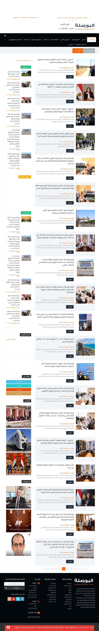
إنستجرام (18, 393)
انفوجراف (53, 592)
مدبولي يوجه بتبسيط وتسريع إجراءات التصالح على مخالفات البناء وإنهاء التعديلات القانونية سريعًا (55, 236)
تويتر (18, 386)
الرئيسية (91, 39)
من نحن (60, 17)
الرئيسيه (90, 50)
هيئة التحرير (78, 17)
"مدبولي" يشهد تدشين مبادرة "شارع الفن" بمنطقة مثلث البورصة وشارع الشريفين (57, 110)
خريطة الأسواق (51, 594)
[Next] (86, 568)
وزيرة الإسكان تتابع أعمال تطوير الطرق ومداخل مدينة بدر (14, 74)
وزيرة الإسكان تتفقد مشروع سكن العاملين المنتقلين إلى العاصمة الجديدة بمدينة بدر (13, 87)
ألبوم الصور (52, 599)
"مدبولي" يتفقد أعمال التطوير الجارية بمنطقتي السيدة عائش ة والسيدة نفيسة (55, 61)
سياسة (69, 583)
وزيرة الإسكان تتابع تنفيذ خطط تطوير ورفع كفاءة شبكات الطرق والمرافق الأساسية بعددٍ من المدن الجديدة (13, 159)
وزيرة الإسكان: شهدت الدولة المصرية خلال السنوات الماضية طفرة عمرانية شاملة (57, 365)
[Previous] (43, 568)
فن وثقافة (68, 601)
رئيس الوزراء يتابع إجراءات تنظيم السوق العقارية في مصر (55, 466)
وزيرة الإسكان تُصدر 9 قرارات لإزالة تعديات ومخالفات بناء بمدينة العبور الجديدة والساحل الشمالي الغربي (56, 262)
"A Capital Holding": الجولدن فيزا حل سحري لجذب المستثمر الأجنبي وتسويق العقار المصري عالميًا (55, 315)
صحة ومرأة (68, 594)
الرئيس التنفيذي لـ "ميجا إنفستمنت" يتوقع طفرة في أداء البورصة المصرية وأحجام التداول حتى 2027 (19, 506)
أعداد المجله (52, 601)
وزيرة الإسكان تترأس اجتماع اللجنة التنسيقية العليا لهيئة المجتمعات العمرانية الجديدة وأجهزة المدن (54, 187)
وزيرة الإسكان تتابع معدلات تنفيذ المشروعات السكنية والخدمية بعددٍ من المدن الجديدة (13, 103)
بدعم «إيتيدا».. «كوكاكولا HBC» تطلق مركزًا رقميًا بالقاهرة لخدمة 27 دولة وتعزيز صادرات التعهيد (51, 627)
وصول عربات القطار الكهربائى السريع (20, 450)
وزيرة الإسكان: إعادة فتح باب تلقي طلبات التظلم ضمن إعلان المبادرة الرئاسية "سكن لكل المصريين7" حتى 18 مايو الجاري (55, 544)
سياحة (26, 39)
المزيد (71, 44)
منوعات (69, 608)
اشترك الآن (11, 588)
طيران (70, 592)
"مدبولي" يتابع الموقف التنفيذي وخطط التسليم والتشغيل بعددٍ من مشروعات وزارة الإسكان (55, 441)
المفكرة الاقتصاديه (53, 584)
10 (48, 569)
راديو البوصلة (52, 590)
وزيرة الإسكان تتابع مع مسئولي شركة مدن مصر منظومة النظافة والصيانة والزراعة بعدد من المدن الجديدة (54, 161)
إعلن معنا (71, 17)
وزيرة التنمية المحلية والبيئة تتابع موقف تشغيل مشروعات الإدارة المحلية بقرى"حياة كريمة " (55, 491)
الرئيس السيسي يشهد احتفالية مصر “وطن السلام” (20, 426)
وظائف (85, 17)
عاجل (83, 39)
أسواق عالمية (35, 39)
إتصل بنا (65, 17)
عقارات (45, 39)
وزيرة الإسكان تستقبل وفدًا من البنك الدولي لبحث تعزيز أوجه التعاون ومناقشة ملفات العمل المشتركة (55, 289)
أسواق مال (75, 39)
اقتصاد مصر (54, 39)
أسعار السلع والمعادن (68, 598)
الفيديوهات (52, 597)
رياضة (70, 590)
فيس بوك (18, 382)
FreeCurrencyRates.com (23, 60)
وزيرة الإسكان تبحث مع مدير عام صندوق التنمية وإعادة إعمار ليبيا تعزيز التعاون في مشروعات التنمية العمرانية (55, 517)
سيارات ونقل (68, 585)
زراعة (70, 587)
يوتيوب (19, 390)
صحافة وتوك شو (68, 605)
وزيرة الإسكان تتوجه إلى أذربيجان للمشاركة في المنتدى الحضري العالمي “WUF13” (56, 85)
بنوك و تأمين (65, 39)
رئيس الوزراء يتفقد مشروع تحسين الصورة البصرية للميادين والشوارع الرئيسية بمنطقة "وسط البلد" (55, 135)
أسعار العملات (52, 587)
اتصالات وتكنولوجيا (15, 39)
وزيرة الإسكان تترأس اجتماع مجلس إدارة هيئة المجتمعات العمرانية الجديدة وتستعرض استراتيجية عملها (13, 223)
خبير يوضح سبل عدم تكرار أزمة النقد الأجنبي (20, 530)
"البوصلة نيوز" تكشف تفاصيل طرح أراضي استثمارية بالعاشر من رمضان (58, 211)
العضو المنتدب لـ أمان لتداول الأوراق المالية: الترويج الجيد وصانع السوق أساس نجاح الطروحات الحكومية (20, 553)
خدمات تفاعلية (80, 44)
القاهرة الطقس (18, 345)
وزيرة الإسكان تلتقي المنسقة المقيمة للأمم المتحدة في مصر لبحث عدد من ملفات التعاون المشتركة (56, 415)
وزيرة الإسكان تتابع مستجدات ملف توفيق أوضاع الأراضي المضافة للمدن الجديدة (13, 119)
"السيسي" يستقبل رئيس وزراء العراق (20, 474)
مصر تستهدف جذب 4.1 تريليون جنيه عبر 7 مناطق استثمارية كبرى (55, 340)
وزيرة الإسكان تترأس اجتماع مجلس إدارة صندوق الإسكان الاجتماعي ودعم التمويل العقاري (55, 389)
